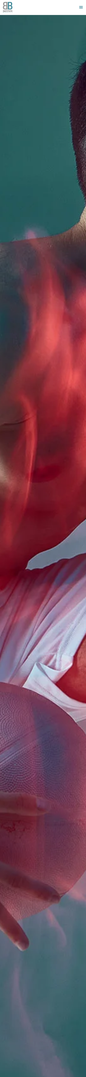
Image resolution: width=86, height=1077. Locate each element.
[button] (81, 7)
